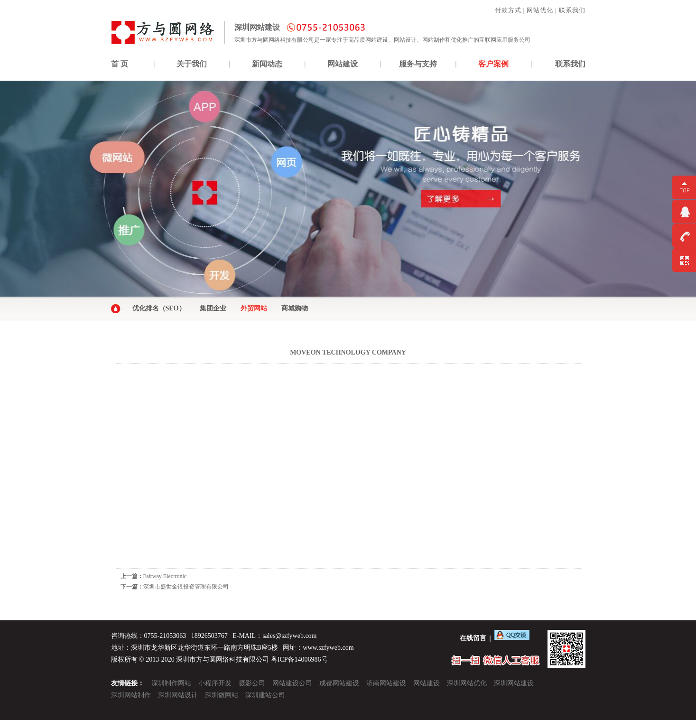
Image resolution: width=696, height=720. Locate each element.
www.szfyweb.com (328, 647)
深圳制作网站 (171, 683)
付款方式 (508, 10)
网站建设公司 (292, 683)
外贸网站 (254, 308)
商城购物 (294, 308)
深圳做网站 (221, 695)
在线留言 (473, 638)
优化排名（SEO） (159, 308)
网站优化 (540, 10)
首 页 (119, 64)
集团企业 (213, 308)
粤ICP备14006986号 (299, 659)
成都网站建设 (339, 683)
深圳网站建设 (514, 683)
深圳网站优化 (467, 683)
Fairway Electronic (165, 576)
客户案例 (493, 64)
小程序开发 (215, 683)
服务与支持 (418, 64)
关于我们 (191, 64)
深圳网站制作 (131, 695)
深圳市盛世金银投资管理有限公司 (186, 586)
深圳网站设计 (178, 695)
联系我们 (572, 10)
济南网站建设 (386, 683)
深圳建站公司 (265, 695)
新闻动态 (267, 64)
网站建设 (342, 64)
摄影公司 (252, 683)
